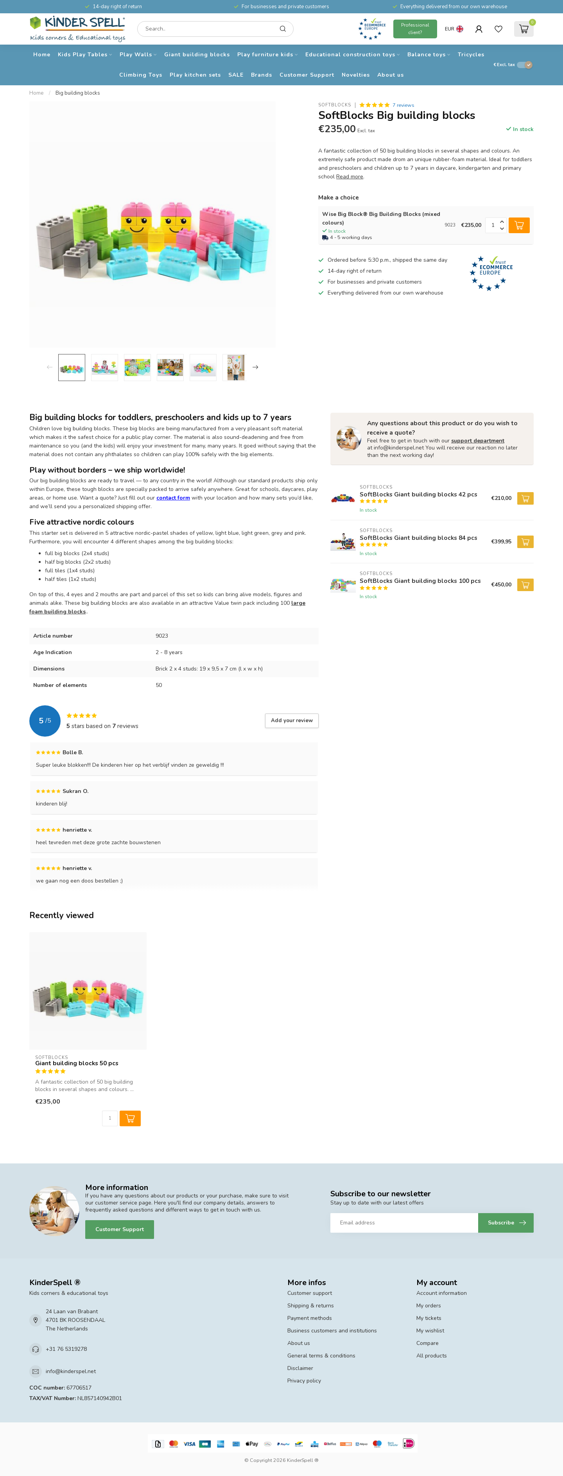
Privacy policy (304, 1380)
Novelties (356, 75)
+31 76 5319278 (66, 1349)
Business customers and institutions (332, 1330)
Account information (441, 1293)
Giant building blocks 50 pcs (76, 1063)
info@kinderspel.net (71, 1371)
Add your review (292, 720)
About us (390, 75)
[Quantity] (110, 1118)
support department (477, 440)
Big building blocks (78, 93)
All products (431, 1355)
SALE (236, 75)
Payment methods (309, 1318)
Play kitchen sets (195, 75)
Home (41, 54)
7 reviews (403, 105)
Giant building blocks (197, 54)
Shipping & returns (310, 1305)
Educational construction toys (350, 54)
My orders (428, 1305)
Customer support (309, 1293)
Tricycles (471, 54)
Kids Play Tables (83, 54)
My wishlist (430, 1330)
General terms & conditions (321, 1355)
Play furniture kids (265, 54)
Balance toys (426, 54)
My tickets (428, 1318)
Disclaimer (300, 1368)
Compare (427, 1343)
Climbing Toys (140, 75)
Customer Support (307, 75)
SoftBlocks (334, 105)
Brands (261, 75)
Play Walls (136, 54)
